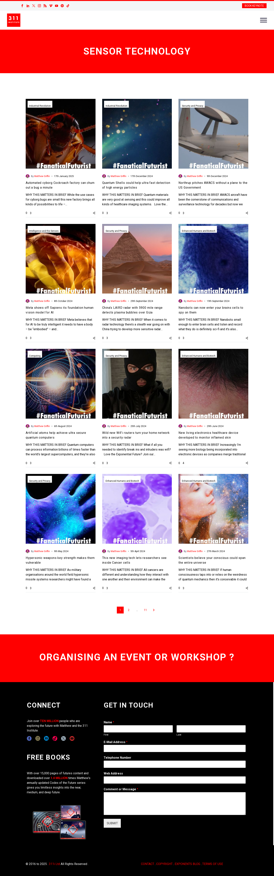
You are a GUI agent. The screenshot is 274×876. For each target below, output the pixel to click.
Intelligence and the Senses (44, 231)
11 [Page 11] (145, 610)
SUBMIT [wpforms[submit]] (112, 823)
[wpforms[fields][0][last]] (211, 728)
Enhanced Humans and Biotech (198, 231)
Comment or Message (121, 789)
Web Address (113, 773)
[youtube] (72, 738)
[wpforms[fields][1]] (175, 748)
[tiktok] (55, 738)
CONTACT (147, 864)
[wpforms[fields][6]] (175, 764)
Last (179, 734)
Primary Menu (263, 20)
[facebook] (29, 738)
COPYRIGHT (164, 864)
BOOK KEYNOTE (254, 5)
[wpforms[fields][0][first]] (138, 728)
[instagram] (37, 738)
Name (109, 722)
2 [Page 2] (128, 610)
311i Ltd (54, 864)
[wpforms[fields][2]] (175, 803)
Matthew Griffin (42, 176)
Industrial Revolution (40, 106)
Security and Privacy (192, 106)
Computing (35, 356)
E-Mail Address (115, 742)
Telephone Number (117, 757)
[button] (94, 213)
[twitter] (63, 738)
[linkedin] (46, 738)
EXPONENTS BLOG (187, 864)
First (106, 734)
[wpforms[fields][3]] (175, 780)
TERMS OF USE (212, 864)
